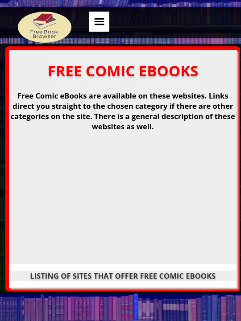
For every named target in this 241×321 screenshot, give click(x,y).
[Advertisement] (123, 201)
